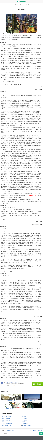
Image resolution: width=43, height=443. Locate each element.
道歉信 (27, 4)
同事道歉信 (24, 418)
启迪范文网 (19, 437)
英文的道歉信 (24, 420)
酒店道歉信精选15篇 (6, 421)
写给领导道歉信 (25, 416)
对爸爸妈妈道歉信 (25, 423)
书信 (23, 4)
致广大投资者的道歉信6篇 (27, 425)
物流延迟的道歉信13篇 (6, 425)
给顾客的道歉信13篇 (6, 420)
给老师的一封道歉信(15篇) (7, 423)
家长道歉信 (24, 421)
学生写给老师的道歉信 (6, 416)
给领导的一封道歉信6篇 (6, 418)
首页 (20, 4)
